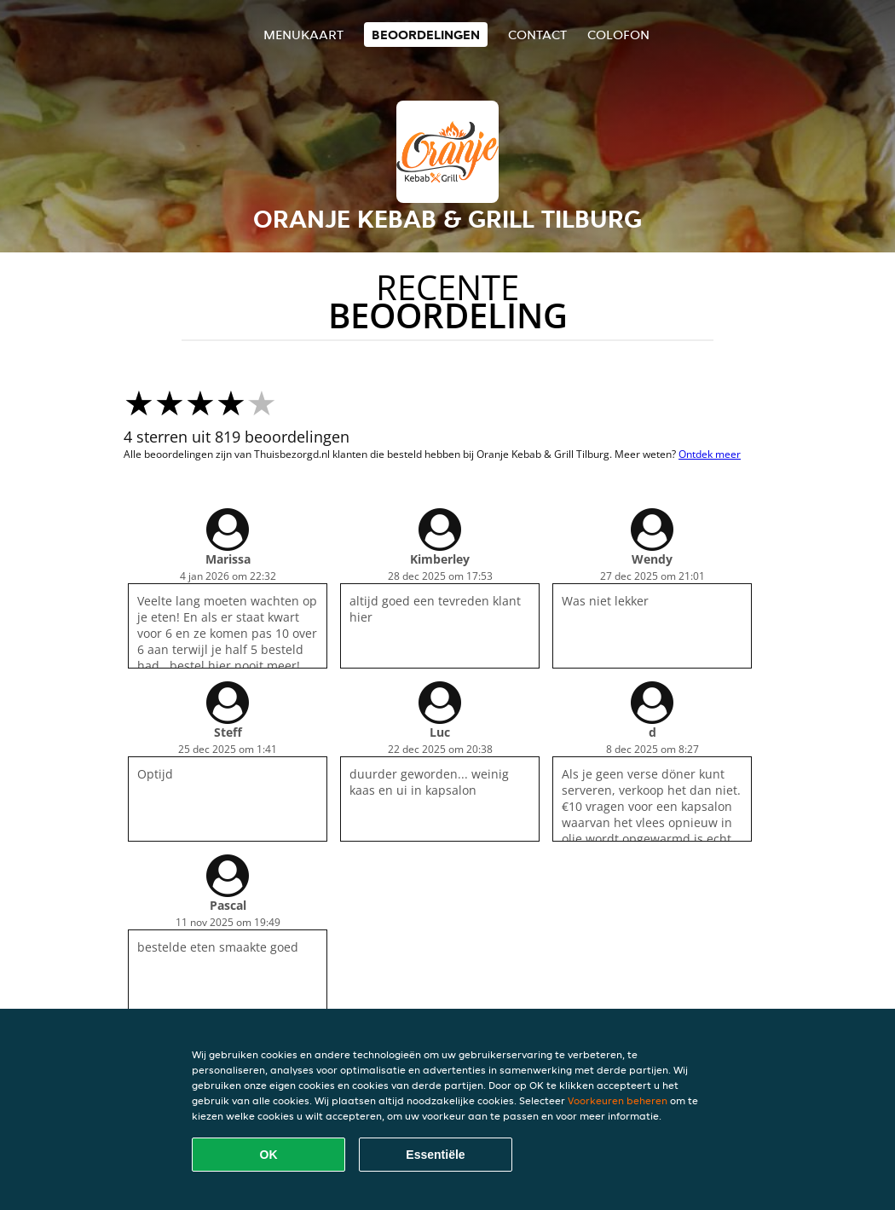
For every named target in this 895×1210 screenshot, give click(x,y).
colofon (618, 34)
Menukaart (303, 34)
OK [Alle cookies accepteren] (269, 1154)
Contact (537, 34)
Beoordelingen (426, 34)
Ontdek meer (709, 454)
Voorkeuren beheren (617, 1100)
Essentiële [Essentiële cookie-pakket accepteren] (435, 1154)
